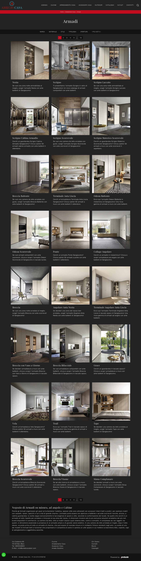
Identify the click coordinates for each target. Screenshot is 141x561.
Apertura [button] (84, 32)
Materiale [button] (53, 32)
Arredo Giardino (57, 548)
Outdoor (98, 5)
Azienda (44, 5)
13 (81, 38)
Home (61, 11)
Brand (94, 546)
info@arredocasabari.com (27, 548)
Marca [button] (42, 32)
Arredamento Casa (67, 5)
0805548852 (20, 546)
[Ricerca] (138, 5)
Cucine (53, 5)
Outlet (120, 5)
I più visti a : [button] (96, 32)
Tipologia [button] (72, 32)
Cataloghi (110, 5)
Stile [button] (63, 32)
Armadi (79, 11)
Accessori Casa (85, 5)
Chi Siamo (95, 541)
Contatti (130, 5)
